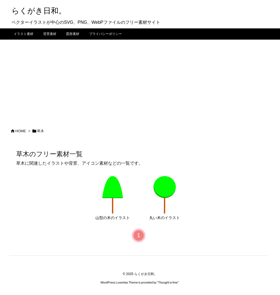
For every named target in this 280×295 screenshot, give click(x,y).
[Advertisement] (140, 80)
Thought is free (167, 282)
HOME (20, 131)
